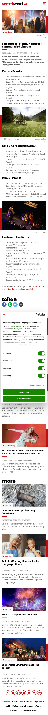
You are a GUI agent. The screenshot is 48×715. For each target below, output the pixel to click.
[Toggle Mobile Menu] (44, 3)
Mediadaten (26, 701)
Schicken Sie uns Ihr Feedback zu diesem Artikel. (23, 287)
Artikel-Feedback (29, 710)
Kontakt (14, 710)
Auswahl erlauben (24, 399)
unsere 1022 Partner (18, 326)
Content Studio (10, 701)
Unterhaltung (10, 446)
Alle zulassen (24, 392)
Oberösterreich (10, 660)
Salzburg (8, 32)
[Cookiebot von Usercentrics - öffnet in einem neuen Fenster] (34, 314)
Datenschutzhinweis (22, 706)
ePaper (38, 706)
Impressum (39, 701)
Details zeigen (35, 385)
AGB (8, 706)
